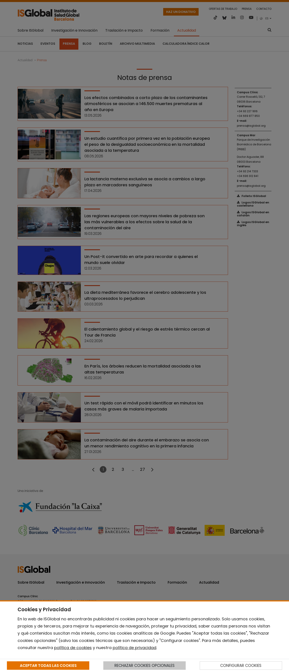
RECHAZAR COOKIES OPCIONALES (144, 665)
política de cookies (73, 647)
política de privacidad (134, 647)
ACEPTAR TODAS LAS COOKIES (48, 665)
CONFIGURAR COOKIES (240, 665)
